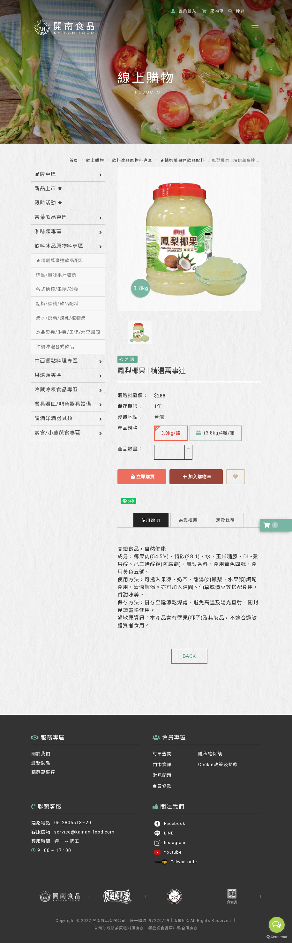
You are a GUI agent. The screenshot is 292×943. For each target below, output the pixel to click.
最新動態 (40, 763)
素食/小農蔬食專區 (57, 433)
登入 (183, 11)
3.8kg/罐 (168, 431)
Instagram (169, 842)
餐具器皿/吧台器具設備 (62, 404)
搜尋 (236, 11)
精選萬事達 (43, 772)
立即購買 (143, 476)
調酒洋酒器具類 (53, 418)
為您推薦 (188, 520)
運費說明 (225, 520)
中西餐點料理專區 (56, 361)
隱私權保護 (210, 753)
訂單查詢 (162, 753)
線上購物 (94, 160)
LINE (164, 833)
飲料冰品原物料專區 (131, 160)
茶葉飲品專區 (50, 217)
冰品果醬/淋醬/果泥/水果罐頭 (68, 332)
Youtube (168, 852)
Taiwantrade (175, 861)
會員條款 (162, 786)
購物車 (213, 11)
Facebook (169, 823)
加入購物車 (197, 476)
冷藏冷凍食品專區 (56, 390)
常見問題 (162, 775)
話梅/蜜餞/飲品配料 (57, 303)
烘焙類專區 (48, 375)
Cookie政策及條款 (218, 764)
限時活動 (48, 203)
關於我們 (40, 753)
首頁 (73, 160)
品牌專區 (45, 174)
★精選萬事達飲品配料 (182, 160)
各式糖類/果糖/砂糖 (57, 289)
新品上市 (48, 188)
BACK (189, 656)
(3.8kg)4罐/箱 (215, 432)
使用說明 (151, 520)
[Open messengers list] (277, 925)
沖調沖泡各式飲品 (55, 346)
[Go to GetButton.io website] (276, 937)
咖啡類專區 (48, 232)
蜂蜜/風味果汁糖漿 (56, 274)
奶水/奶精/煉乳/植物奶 (61, 318)
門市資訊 (162, 764)
